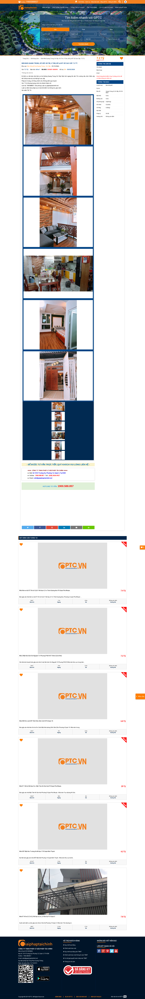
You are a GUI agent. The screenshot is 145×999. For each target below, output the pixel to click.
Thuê (83, 29)
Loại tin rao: (100, 85)
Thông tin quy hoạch (77, 7)
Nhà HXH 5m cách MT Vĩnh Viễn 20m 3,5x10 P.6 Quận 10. (36, 721)
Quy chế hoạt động (70, 945)
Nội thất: (99, 110)
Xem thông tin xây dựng (60, 7)
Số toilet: (99, 104)
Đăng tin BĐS (113, 2)
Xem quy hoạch (96, 996)
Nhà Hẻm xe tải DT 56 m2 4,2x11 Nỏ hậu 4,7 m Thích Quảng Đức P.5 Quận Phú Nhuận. (44, 590)
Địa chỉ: (98, 91)
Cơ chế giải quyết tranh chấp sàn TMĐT (76, 958)
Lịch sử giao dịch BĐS (106, 7)
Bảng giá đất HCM (121, 7)
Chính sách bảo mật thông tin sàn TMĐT (76, 955)
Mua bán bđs (95, 2)
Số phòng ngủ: (100, 101)
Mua (111, 29)
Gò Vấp (48, 66)
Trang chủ (26, 58)
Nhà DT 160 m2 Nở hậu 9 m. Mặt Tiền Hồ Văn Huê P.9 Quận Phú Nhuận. (40, 786)
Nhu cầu (141, 696)
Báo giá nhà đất (81, 996)
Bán (55, 29)
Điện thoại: (99, 70)
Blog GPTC (104, 2)
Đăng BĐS (58, 996)
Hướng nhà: (100, 116)
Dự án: (98, 88)
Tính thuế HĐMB (92, 7)
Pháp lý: (99, 113)
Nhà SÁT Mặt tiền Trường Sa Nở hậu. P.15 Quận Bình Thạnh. (37, 851)
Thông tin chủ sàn (70, 961)
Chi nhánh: (99, 67)
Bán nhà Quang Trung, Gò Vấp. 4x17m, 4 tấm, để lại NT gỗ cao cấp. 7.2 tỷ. (63, 58)
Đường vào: (100, 98)
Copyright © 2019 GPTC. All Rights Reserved (31, 996)
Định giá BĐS (46, 7)
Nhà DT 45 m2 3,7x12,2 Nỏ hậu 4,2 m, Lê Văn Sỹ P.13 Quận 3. (37, 916)
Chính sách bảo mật (70, 948)
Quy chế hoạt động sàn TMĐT (73, 951)
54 (65, 69)
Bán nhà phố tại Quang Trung (36, 66)
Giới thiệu (81, 2)
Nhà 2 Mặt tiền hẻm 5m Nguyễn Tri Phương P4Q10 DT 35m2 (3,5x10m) (40, 655)
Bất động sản (35, 58)
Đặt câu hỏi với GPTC (119, 996)
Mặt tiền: (99, 95)
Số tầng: (99, 107)
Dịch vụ (88, 2)
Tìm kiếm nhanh (83, 44)
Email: (98, 73)
